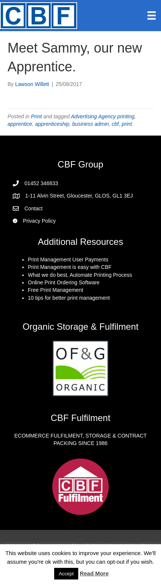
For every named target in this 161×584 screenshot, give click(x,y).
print (127, 124)
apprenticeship (52, 124)
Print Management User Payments (68, 260)
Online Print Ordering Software (64, 282)
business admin (90, 124)
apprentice (20, 124)
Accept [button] (66, 573)
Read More (94, 573)
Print (36, 116)
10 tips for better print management (69, 298)
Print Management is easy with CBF (70, 267)
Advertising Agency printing (102, 116)
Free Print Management (55, 290)
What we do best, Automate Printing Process (80, 275)
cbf (115, 124)
